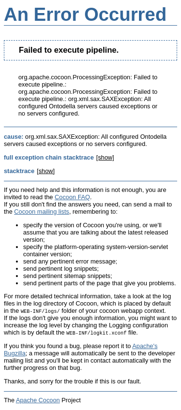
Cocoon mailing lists (41, 211)
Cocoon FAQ (72, 197)
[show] (105, 157)
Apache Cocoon (38, 400)
